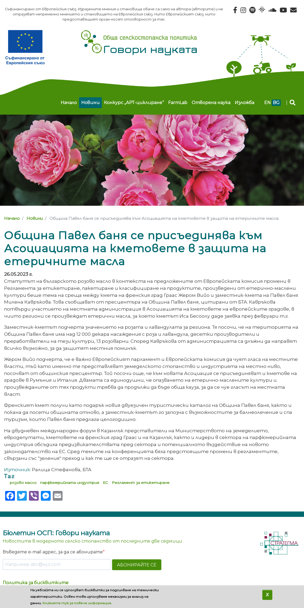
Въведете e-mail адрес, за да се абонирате (53, 551)
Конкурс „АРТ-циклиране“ (134, 102)
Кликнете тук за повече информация (77, 603)
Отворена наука (211, 102)
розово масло (23, 482)
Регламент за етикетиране (140, 482)
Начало (69, 102)
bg (276, 102)
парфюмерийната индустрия (69, 482)
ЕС (105, 482)
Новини (90, 102)
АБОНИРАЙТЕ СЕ (136, 564)
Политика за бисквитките (35, 582)
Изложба (244, 102)
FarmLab (177, 102)
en (267, 102)
